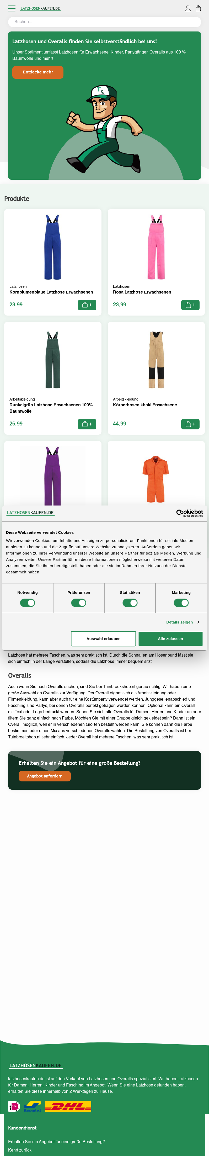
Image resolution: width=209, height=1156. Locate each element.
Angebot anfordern (44, 776)
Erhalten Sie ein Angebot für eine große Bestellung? (56, 1142)
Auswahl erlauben (104, 638)
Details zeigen (179, 622)
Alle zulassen (170, 638)
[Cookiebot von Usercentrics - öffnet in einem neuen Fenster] (180, 513)
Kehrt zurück (19, 1150)
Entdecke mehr (38, 72)
